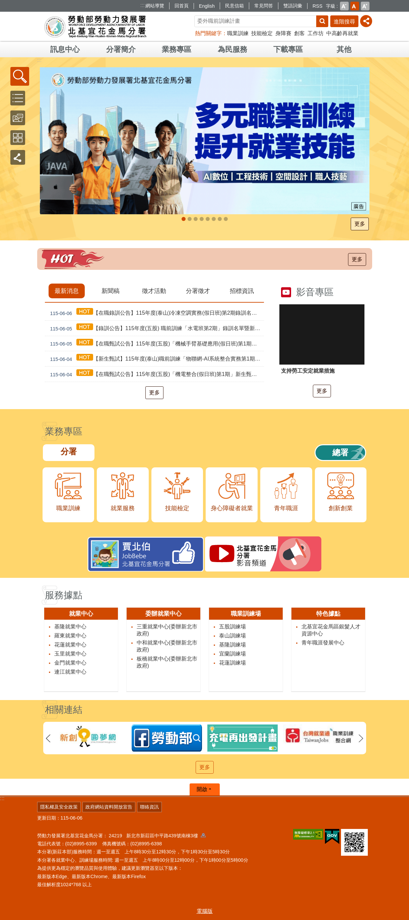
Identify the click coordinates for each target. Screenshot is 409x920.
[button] (19, 76)
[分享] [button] (366, 21)
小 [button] (344, 6)
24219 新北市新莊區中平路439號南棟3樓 (157, 835)
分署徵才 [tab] (198, 291)
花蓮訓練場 (232, 663)
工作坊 (316, 33)
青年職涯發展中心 (322, 642)
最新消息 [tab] (67, 291)
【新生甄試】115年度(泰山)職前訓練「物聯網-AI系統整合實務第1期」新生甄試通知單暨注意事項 (156, 359)
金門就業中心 (70, 663)
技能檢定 (262, 33)
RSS (318, 6)
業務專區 (176, 49)
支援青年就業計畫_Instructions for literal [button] (196, 219)
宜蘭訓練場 (232, 654)
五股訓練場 (232, 626)
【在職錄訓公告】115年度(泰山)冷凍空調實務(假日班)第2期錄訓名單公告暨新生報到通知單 (156, 313)
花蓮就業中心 (70, 644)
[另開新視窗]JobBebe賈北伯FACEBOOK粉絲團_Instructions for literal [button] (214, 219)
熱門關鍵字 (208, 33)
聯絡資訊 (149, 807)
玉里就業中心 (70, 654)
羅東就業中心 (70, 635)
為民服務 (232, 49)
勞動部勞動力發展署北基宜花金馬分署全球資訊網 (95, 27)
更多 (360, 224)
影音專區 (315, 292)
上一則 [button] (48, 739)
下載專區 (288, 49)
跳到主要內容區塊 (3, 3)
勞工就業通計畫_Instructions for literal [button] (190, 219)
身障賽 (283, 33)
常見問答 (263, 5)
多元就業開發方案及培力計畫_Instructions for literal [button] (220, 219)
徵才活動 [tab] (154, 291)
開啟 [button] (202, 789)
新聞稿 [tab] (110, 291)
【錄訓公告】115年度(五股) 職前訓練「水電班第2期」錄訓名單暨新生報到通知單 (156, 328)
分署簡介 (121, 49)
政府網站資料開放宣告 (108, 807)
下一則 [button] (361, 739)
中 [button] (354, 6)
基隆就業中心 (70, 626)
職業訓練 (238, 33)
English (207, 6)
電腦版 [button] (205, 911)
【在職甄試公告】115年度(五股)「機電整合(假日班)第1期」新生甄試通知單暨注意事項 (156, 374)
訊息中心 (65, 49)
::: (142, 5)
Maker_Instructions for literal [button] (226, 219)
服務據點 (63, 595)
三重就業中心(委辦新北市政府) (167, 630)
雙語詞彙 (292, 5)
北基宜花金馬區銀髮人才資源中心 (330, 630)
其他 (344, 49)
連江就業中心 (70, 672)
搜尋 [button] (322, 21)
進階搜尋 (344, 21)
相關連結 (63, 709)
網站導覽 (154, 5)
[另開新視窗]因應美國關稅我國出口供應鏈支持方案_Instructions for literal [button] (202, 219)
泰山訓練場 (232, 635)
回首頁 (182, 5)
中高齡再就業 (342, 33)
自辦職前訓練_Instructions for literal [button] (184, 219)
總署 (340, 452)
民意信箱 (234, 5)
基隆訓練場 (232, 644)
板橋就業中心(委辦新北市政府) (167, 662)
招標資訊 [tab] (242, 291)
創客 (299, 33)
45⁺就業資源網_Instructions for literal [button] (208, 219)
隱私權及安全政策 (59, 807)
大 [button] (365, 6)
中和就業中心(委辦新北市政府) (167, 646)
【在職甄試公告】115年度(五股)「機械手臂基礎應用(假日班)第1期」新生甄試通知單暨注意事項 (156, 344)
